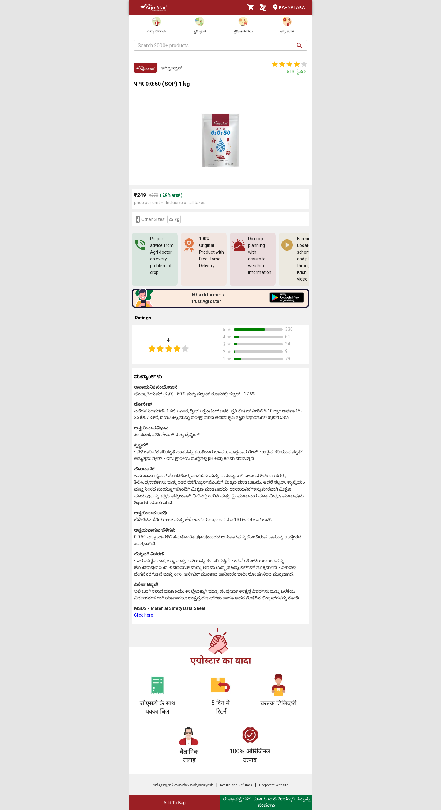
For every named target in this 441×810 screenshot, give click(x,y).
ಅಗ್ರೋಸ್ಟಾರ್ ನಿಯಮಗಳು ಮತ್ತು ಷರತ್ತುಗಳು (183, 785)
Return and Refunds (236, 785)
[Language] (263, 7)
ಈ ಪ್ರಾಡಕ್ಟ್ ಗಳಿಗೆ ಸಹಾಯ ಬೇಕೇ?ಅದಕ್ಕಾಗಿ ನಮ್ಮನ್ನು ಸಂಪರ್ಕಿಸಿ (266, 802)
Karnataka (287, 7)
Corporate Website (273, 785)
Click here (143, 615)
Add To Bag (175, 802)
